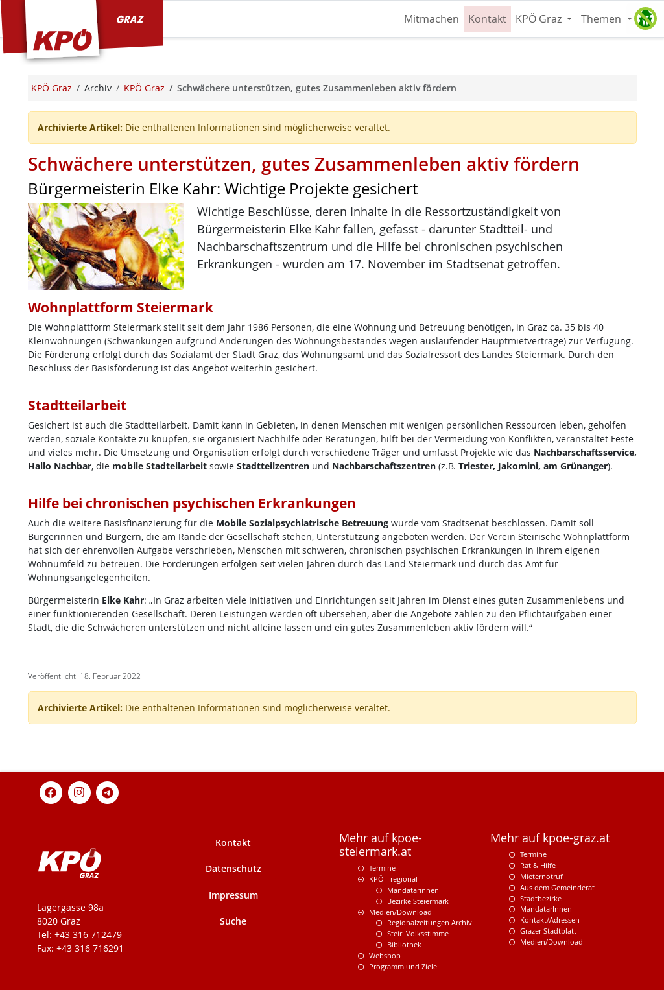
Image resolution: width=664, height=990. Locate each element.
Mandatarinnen (413, 890)
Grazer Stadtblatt (548, 931)
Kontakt (487, 19)
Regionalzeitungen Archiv (429, 922)
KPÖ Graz (540, 19)
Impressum (233, 895)
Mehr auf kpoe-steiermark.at (380, 845)
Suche (233, 921)
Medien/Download (400, 912)
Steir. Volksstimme (418, 933)
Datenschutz (233, 868)
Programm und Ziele (403, 966)
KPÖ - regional (393, 879)
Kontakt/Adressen (550, 920)
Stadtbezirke (541, 898)
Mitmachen (431, 19)
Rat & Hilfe (538, 865)
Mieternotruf (541, 876)
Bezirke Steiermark (418, 901)
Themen (602, 19)
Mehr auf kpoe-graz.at (550, 838)
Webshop (385, 955)
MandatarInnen (546, 908)
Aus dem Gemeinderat (557, 887)
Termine (382, 868)
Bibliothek (404, 944)
